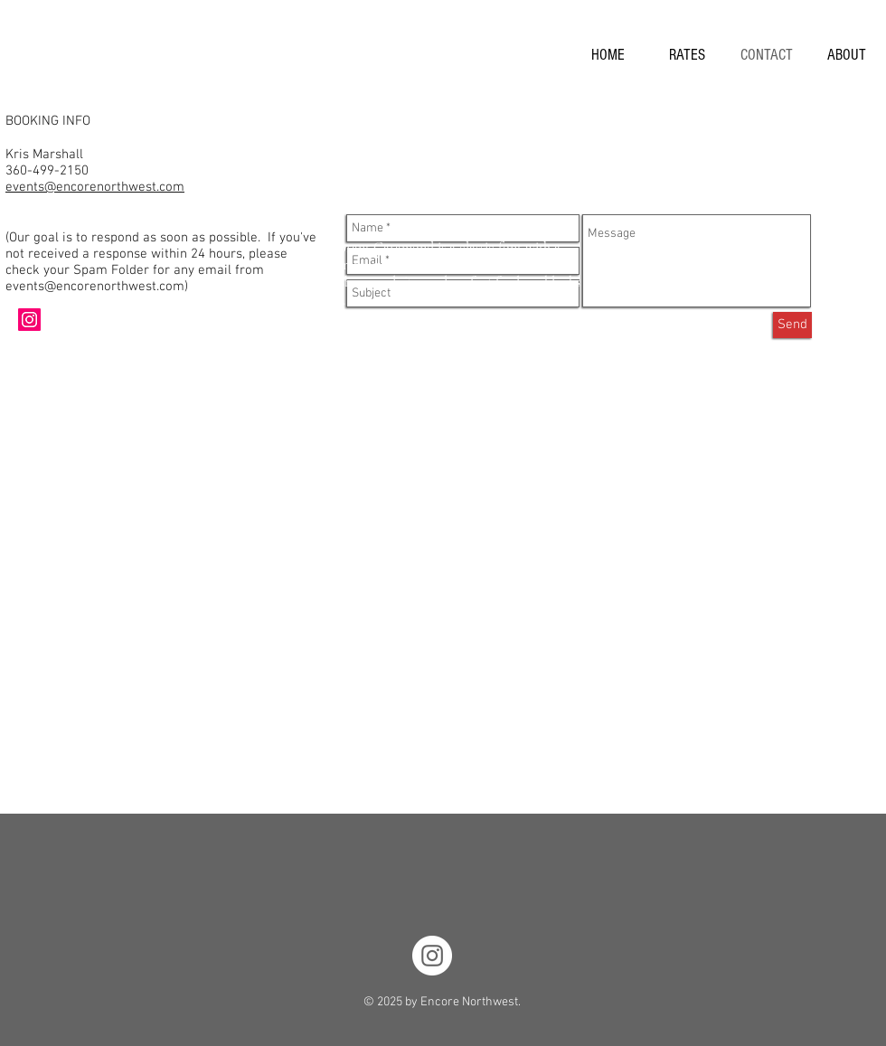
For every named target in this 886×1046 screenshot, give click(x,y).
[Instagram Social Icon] (29, 319)
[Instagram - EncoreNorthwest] (432, 955)
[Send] (792, 325)
